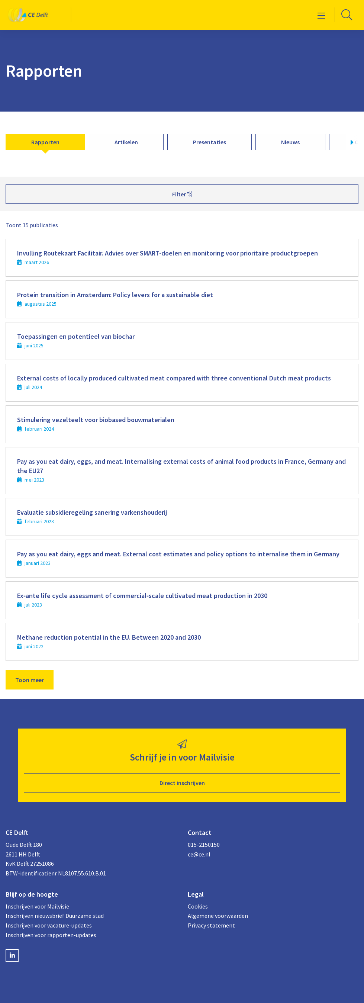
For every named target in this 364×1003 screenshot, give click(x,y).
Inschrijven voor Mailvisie (37, 906)
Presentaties (209, 142)
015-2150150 (204, 844)
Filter (182, 194)
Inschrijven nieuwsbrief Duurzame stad (55, 915)
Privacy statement (211, 925)
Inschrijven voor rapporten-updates (51, 935)
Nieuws (290, 142)
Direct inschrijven (182, 783)
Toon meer (29, 680)
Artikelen (126, 142)
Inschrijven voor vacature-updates (49, 925)
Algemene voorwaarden (218, 915)
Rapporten (45, 142)
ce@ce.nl (199, 854)
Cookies (198, 906)
